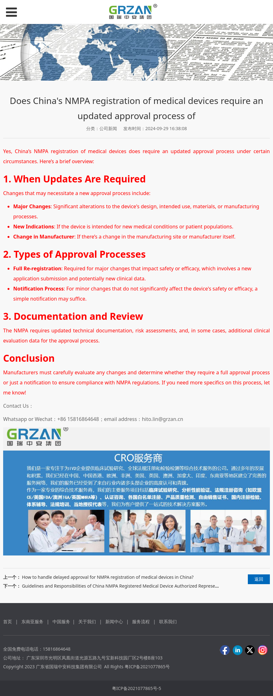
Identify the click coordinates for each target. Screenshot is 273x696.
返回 (258, 579)
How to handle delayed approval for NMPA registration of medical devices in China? (108, 577)
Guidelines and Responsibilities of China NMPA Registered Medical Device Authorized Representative (125, 586)
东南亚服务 (32, 621)
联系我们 (168, 621)
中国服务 (61, 621)
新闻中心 (114, 621)
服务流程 (141, 621)
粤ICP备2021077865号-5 (136, 688)
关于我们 (87, 621)
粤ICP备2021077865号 (147, 667)
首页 (7, 621)
